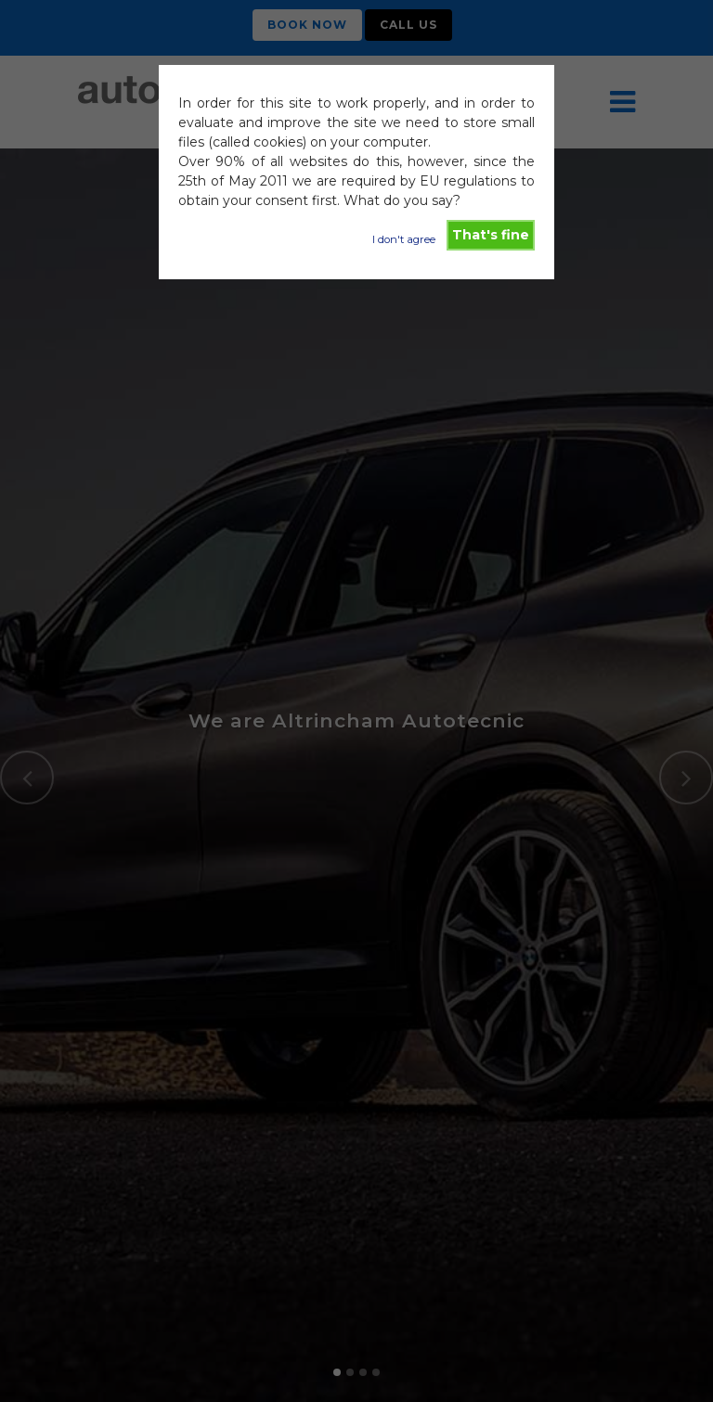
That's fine (490, 234)
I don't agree (403, 239)
